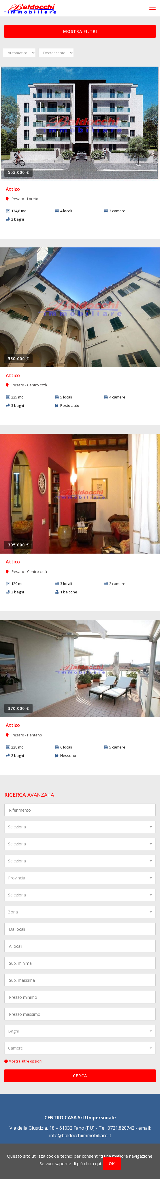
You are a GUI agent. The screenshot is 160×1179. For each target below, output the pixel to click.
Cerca (80, 1075)
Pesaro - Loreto (22, 198)
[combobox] (80, 827)
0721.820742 (121, 1128)
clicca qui (92, 1163)
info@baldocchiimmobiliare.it (80, 1135)
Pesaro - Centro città (26, 385)
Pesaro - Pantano (24, 735)
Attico (13, 189)
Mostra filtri (80, 31)
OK (112, 1163)
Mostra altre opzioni (23, 1061)
